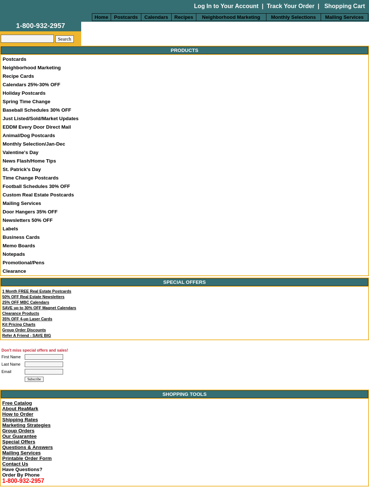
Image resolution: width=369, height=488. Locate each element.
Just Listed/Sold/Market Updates (41, 118)
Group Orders (18, 430)
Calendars (156, 17)
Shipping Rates (20, 419)
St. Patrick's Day (22, 169)
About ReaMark (20, 408)
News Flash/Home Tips (29, 161)
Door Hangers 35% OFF (30, 212)
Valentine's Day (20, 152)
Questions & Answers (27, 447)
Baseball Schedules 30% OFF (37, 110)
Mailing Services (344, 17)
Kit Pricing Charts (18, 324)
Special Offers (18, 442)
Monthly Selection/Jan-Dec (34, 144)
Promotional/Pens (23, 262)
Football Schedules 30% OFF (36, 186)
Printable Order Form (27, 458)
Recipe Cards (18, 76)
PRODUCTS (185, 50)
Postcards (126, 17)
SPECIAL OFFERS (184, 282)
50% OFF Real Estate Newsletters (33, 296)
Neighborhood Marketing (231, 17)
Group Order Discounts (24, 330)
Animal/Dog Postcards (29, 135)
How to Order (17, 414)
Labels (10, 228)
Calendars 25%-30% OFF (31, 84)
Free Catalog (17, 403)
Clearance (14, 271)
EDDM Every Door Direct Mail (37, 127)
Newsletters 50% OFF (28, 220)
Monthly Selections (293, 17)
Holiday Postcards (24, 93)
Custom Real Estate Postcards (38, 195)
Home (101, 17)
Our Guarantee (19, 436)
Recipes (184, 17)
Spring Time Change (26, 101)
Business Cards (21, 237)
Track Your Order (290, 6)
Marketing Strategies (26, 425)
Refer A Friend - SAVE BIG (26, 335)
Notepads (14, 254)
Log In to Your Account (226, 6)
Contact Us (15, 464)
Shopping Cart (344, 6)
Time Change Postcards (31, 178)
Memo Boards (19, 245)
